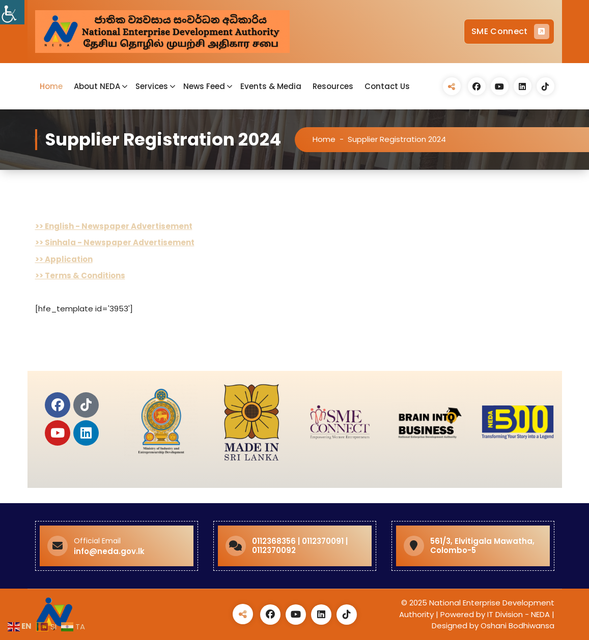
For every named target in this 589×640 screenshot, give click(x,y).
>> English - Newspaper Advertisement (113, 226)
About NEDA (97, 86)
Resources (333, 86)
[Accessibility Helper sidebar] (12, 12)
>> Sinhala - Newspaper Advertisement (114, 242)
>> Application (64, 259)
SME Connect (510, 31)
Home (51, 86)
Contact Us (387, 86)
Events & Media (270, 86)
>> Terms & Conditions (80, 275)
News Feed (204, 86)
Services (151, 86)
